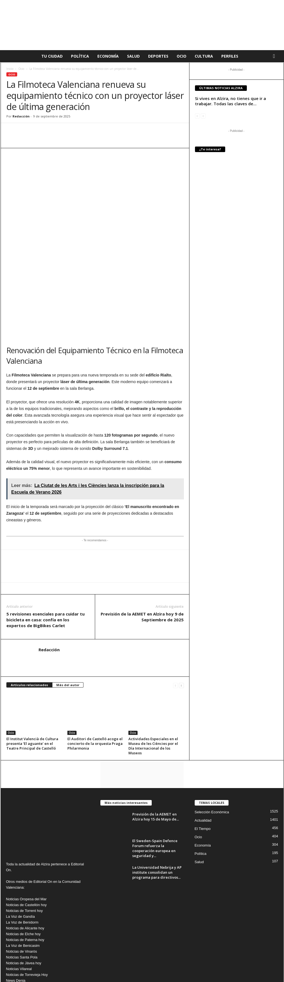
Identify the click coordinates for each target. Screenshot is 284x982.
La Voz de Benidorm (22, 857)
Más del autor (67, 620)
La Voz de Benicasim (23, 881)
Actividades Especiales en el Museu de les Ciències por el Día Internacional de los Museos (153, 681)
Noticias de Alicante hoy (25, 863)
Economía (108, 56)
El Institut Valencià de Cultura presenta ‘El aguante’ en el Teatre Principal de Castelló (32, 678)
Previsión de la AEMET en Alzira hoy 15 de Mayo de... (155, 752)
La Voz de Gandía (20, 852)
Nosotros (260, 963)
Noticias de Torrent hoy (24, 846)
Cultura (204, 56)
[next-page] (181, 620)
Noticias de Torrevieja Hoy (27, 910)
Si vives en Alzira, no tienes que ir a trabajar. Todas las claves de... (230, 101)
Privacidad (173, 963)
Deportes (158, 56)
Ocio (181, 56)
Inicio (9, 69)
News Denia (16, 916)
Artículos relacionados (29, 620)
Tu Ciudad (52, 56)
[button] (275, 56)
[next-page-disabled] (203, 116)
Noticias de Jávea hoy (23, 898)
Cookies (192, 963)
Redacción (21, 116)
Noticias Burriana (20, 921)
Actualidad (203, 755)
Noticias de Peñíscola (23, 927)
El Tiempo (203, 764)
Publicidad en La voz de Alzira (226, 963)
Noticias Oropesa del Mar (26, 834)
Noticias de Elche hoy (23, 869)
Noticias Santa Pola (21, 892)
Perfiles (229, 56)
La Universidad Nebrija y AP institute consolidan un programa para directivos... (157, 807)
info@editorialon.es (43, 939)
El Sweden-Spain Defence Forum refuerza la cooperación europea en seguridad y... (155, 783)
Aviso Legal (151, 963)
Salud (133, 56)
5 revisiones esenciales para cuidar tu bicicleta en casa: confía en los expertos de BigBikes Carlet (45, 554)
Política (80, 56)
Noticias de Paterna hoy (25, 875)
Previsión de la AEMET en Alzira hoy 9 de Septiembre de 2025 (142, 552)
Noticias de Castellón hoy (26, 840)
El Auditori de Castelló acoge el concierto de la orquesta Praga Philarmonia (95, 678)
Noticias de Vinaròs (21, 886)
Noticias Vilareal (19, 904)
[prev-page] (175, 620)
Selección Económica (212, 747)
